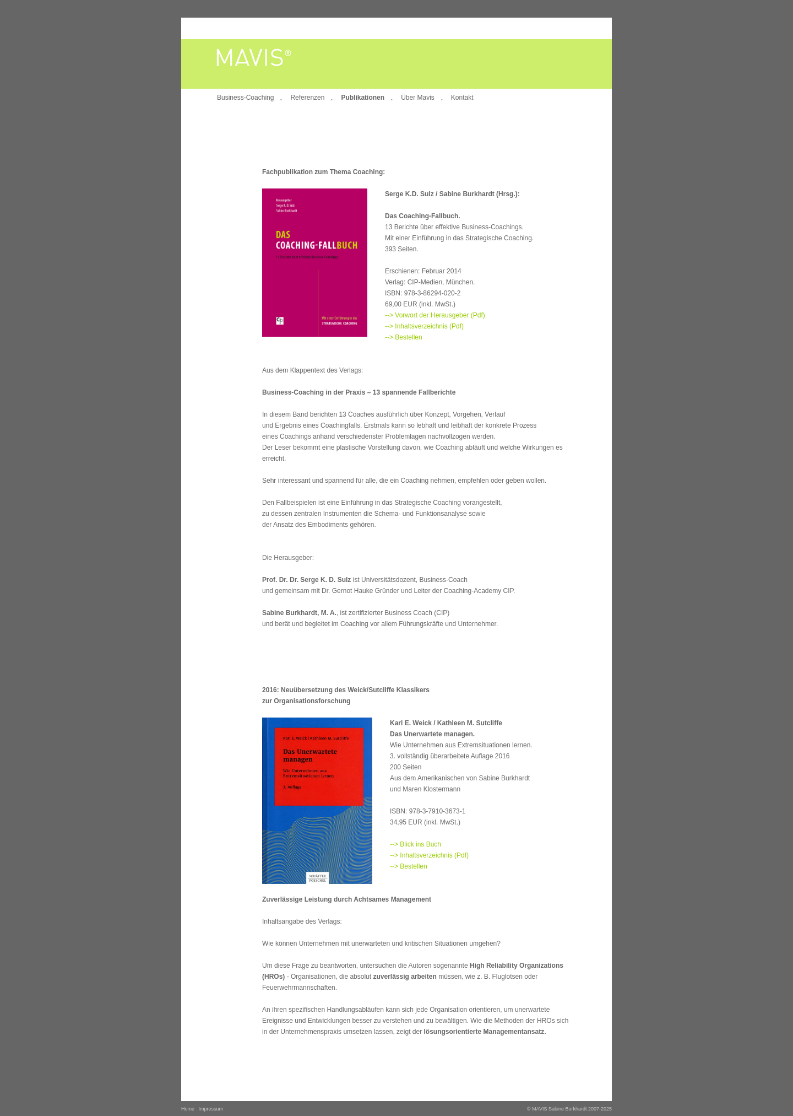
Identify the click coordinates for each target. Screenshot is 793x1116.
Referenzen (307, 97)
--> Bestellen (403, 337)
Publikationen (362, 97)
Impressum (211, 1109)
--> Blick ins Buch (415, 844)
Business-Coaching (245, 97)
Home (187, 1109)
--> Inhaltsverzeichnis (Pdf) (424, 326)
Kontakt (462, 97)
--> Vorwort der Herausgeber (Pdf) (435, 315)
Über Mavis (417, 97)
